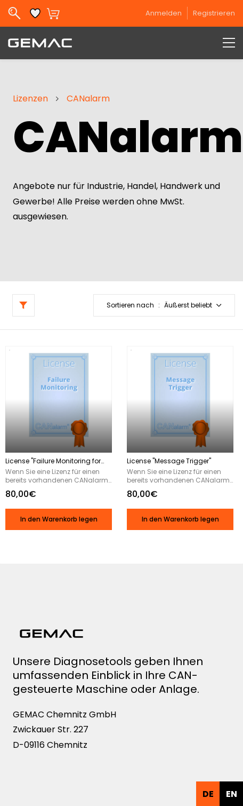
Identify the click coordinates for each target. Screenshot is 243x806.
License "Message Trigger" (169, 461)
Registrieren (214, 13)
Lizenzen (30, 98)
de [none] (208, 794)
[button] (164, 305)
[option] (231, 793)
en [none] (231, 794)
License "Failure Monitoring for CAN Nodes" (53, 461)
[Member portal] (190, 13)
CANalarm (88, 98)
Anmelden (163, 13)
